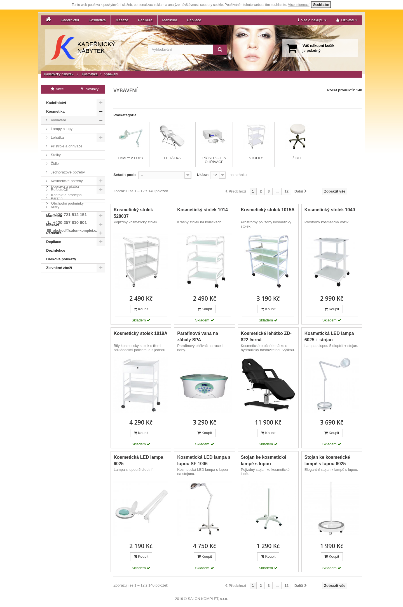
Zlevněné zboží (59, 267)
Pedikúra (145, 20)
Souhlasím (321, 5)
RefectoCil (59, 188)
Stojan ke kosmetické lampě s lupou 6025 (327, 460)
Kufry (54, 206)
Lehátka (57, 136)
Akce (57, 89)
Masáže (122, 20)
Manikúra (169, 20)
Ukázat (203, 175)
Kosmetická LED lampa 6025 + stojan (329, 336)
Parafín (56, 197)
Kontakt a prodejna (66, 290)
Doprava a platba (64, 281)
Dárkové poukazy (61, 258)
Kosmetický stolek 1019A (140, 333)
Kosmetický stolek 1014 (202, 209)
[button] (312, 20)
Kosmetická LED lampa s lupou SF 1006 (203, 460)
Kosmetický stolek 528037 (133, 213)
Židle (54, 162)
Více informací (299, 5)
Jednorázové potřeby (67, 171)
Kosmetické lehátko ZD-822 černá (266, 336)
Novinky (89, 89)
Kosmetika (97, 20)
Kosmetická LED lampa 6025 (138, 460)
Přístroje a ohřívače (66, 145)
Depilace (194, 20)
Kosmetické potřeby (66, 180)
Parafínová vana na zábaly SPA (197, 336)
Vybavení (58, 119)
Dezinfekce (55, 249)
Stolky (55, 154)
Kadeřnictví (70, 20)
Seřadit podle (124, 175)
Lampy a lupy (61, 128)
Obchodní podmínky (67, 298)
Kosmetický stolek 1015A (268, 209)
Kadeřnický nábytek (58, 74)
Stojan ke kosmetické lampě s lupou (264, 460)
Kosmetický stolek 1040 (329, 209)
